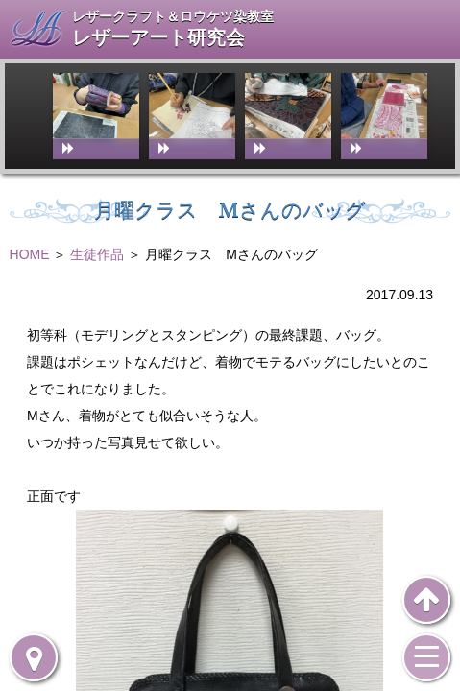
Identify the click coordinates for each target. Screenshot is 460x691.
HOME (30, 254)
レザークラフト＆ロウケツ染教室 (173, 16)
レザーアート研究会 (158, 38)
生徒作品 (97, 254)
